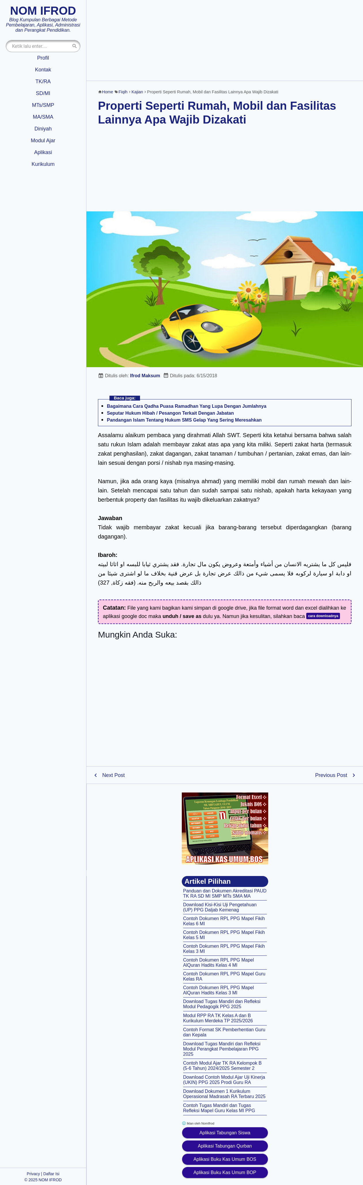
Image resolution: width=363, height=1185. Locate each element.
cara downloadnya (323, 616)
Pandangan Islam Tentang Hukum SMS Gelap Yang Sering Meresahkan (184, 420)
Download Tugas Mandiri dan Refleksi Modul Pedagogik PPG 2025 (222, 1004)
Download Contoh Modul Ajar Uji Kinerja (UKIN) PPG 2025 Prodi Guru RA (224, 1080)
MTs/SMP (43, 105)
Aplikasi (43, 152)
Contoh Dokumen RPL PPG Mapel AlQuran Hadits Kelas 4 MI (218, 963)
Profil (43, 58)
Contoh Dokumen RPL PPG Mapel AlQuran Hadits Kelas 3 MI (218, 990)
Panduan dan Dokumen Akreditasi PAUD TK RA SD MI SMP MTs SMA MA (225, 893)
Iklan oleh (198, 1123)
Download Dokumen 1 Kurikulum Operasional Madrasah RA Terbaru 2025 (224, 1094)
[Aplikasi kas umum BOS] (225, 828)
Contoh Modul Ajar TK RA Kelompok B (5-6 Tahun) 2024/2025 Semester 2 (222, 1066)
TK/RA (43, 81)
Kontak (43, 70)
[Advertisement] (224, 40)
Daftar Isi (51, 1173)
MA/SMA (43, 117)
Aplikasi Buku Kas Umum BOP (225, 1172)
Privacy (33, 1173)
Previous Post (331, 775)
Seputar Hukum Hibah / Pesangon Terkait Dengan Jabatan (170, 413)
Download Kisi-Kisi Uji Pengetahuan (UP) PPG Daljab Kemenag (220, 907)
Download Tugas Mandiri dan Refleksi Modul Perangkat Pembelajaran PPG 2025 (222, 1049)
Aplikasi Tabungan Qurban (225, 1146)
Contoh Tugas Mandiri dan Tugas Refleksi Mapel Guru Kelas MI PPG (219, 1108)
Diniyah (43, 129)
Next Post (113, 775)
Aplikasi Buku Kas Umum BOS (225, 1159)
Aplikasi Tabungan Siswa (224, 1132)
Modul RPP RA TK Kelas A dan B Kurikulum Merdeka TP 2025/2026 (218, 1018)
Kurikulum (42, 164)
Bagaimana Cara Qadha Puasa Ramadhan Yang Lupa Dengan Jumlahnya (186, 406)
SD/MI (43, 93)
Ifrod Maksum (145, 375)
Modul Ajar (43, 140)
